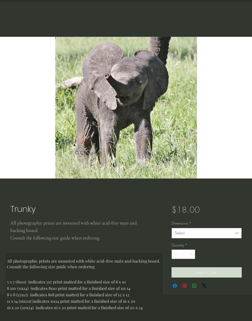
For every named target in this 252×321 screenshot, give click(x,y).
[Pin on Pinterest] (185, 286)
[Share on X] (204, 286)
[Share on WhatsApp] (194, 286)
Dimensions (181, 223)
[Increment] (191, 254)
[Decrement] (175, 254)
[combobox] (207, 233)
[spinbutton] (183, 254)
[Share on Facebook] (175, 286)
